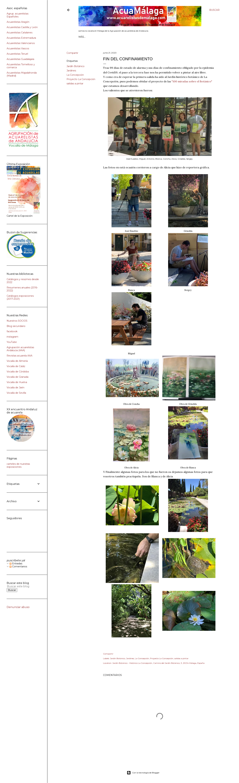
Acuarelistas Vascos (18, 48)
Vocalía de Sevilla (16, 392)
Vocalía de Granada (17, 376)
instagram (12, 336)
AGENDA (117, 36)
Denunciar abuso (18, 607)
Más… (191, 36)
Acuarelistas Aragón (18, 21)
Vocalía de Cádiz (16, 366)
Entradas (15, 563)
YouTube (12, 342)
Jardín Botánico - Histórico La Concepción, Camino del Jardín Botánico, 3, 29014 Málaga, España (158, 663)
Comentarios (18, 566)
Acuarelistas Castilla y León (22, 27)
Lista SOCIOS (132, 36)
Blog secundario (16, 326)
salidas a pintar (75, 83)
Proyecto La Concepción (81, 79)
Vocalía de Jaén (15, 387)
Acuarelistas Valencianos (21, 43)
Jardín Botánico (75, 66)
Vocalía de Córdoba (18, 371)
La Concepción (75, 74)
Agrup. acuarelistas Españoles (17, 15)
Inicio (83, 36)
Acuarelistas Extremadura (21, 37)
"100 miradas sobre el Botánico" (192, 81)
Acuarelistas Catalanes (19, 32)
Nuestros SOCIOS (17, 320)
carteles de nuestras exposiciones (18, 465)
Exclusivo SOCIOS (155, 36)
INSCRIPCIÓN (177, 36)
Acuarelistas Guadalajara (20, 59)
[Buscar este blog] (20, 586)
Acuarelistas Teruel (17, 53)
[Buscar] (214, 10)
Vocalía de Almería (17, 360)
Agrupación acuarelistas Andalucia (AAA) (20, 349)
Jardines (71, 70)
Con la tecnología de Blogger (143, 773)
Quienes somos (99, 36)
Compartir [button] (72, 52)
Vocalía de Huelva (17, 382)
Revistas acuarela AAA (19, 355)
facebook (12, 331)
